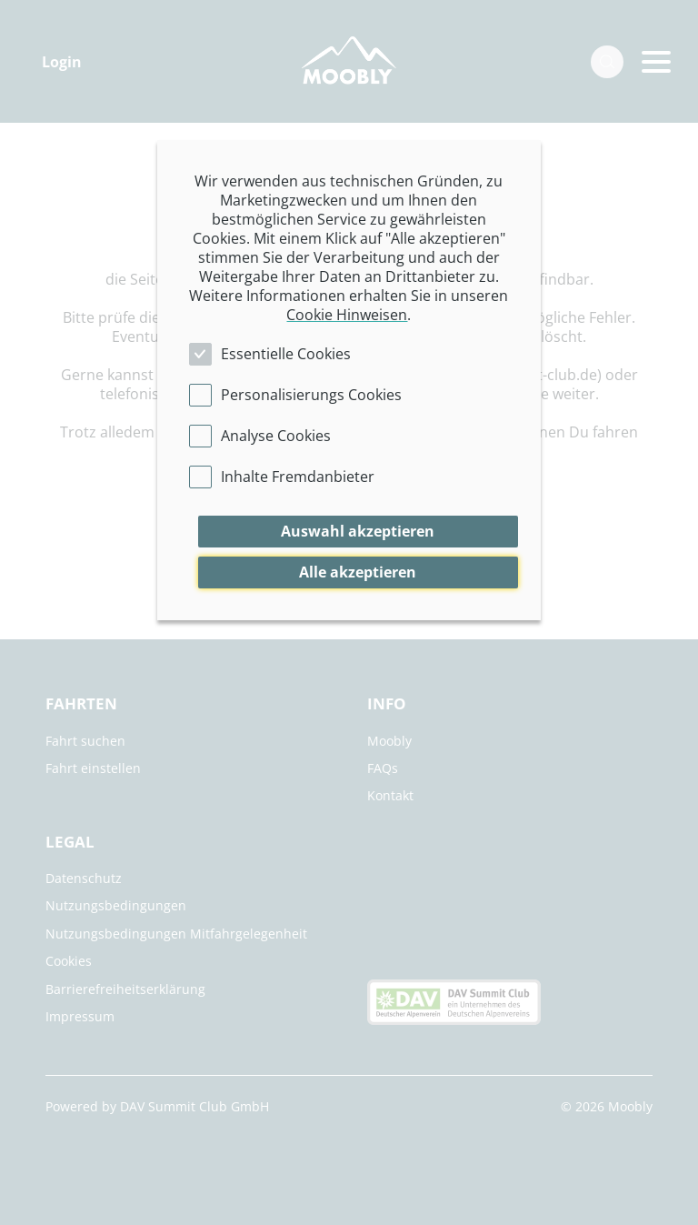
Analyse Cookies (276, 436)
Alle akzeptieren (357, 572)
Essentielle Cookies (286, 354)
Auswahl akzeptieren (357, 531)
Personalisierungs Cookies (311, 395)
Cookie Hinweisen (346, 315)
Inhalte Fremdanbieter (297, 477)
